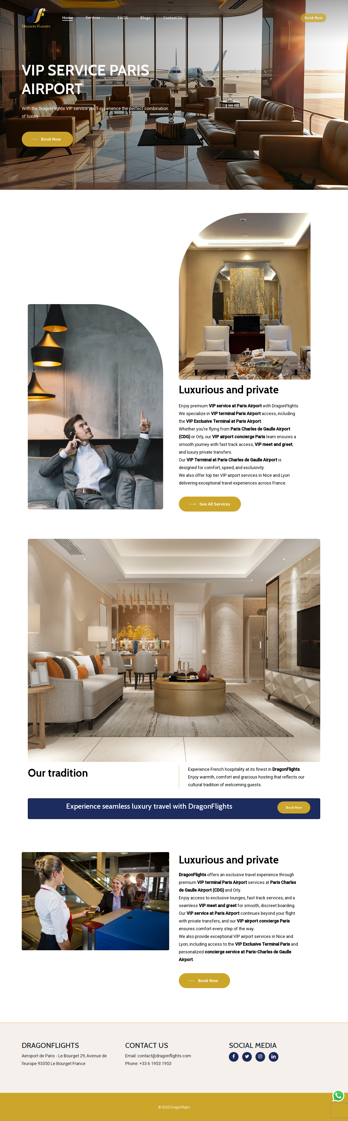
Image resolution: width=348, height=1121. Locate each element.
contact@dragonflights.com (164, 1055)
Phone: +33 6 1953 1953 (148, 1063)
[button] (47, 139)
